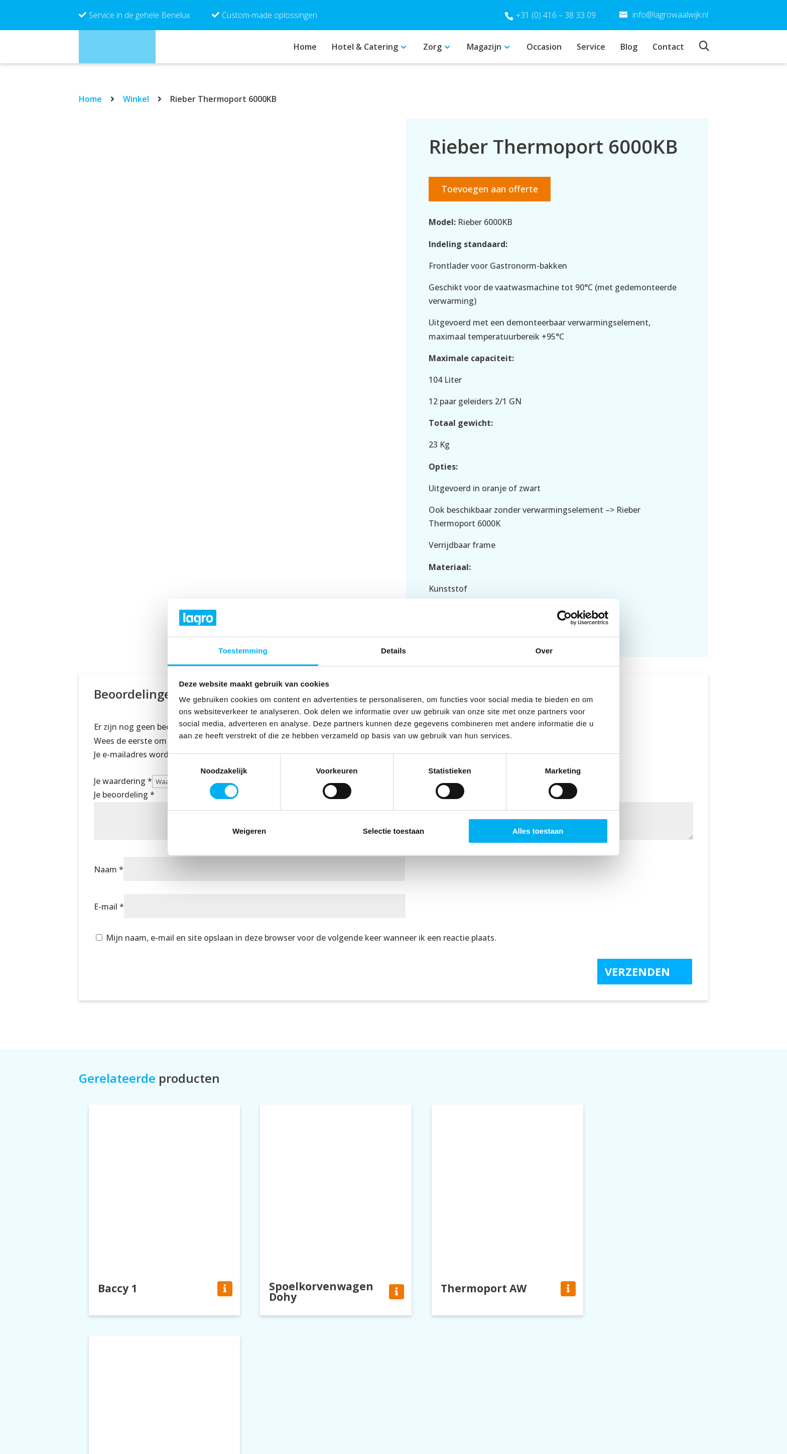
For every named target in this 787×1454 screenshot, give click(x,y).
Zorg (432, 46)
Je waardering (123, 781)
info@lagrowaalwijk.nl (450, 1420)
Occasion (544, 46)
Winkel (136, 98)
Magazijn (484, 46)
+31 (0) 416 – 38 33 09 (556, 15)
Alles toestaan (538, 831)
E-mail (109, 906)
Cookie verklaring (598, 1420)
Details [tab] (393, 650)
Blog (628, 46)
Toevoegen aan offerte (489, 189)
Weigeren (249, 831)
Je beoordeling (124, 794)
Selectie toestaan (394, 831)
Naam (108, 869)
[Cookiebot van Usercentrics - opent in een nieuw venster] (564, 617)
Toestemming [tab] (243, 650)
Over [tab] (544, 650)
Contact (668, 46)
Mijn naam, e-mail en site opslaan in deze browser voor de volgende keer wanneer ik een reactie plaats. (301, 937)
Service (591, 46)
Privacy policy (590, 1406)
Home (305, 46)
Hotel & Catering (365, 46)
